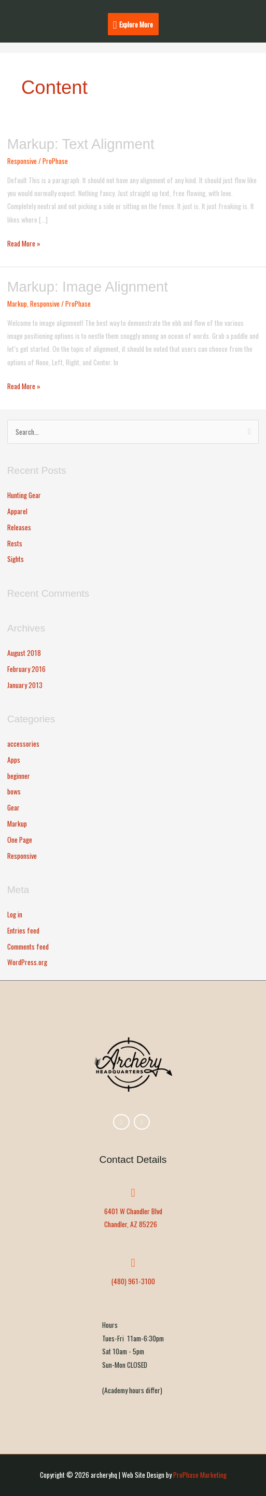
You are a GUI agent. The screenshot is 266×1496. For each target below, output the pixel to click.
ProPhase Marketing (200, 1475)
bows (14, 791)
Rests (14, 543)
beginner (18, 776)
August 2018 (24, 653)
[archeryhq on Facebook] (121, 1122)
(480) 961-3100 (133, 1281)
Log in (14, 914)
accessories (23, 743)
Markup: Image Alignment (87, 287)
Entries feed (23, 930)
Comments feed (28, 946)
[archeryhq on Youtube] (142, 1122)
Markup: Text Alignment (81, 144)
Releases (19, 527)
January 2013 (25, 685)
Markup (17, 303)
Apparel (17, 511)
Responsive (22, 161)
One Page (19, 839)
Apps (13, 759)
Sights (15, 559)
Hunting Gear (24, 495)
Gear (13, 807)
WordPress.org (27, 962)
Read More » (23, 243)
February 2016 (26, 669)
